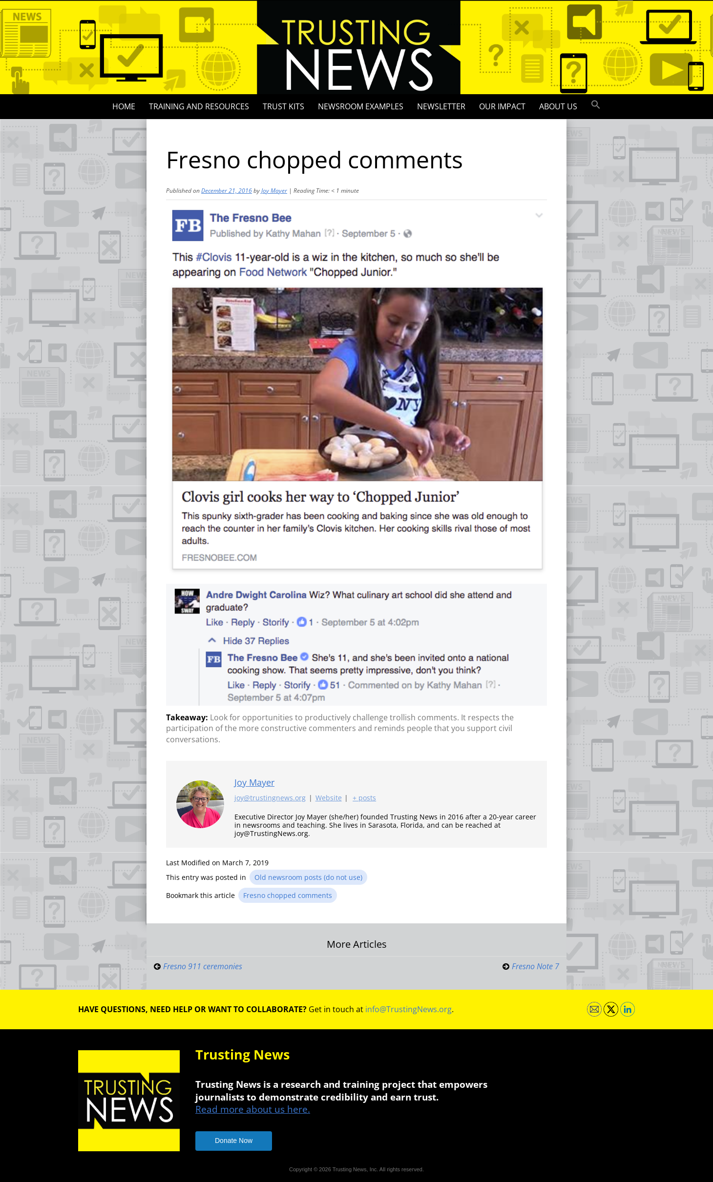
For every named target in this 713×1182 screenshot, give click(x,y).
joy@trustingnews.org (270, 797)
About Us (558, 106)
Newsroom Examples (360, 106)
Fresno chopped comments (287, 895)
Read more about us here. (252, 1109)
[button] (596, 105)
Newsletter (441, 106)
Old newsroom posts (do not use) (308, 877)
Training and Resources (199, 106)
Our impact (502, 106)
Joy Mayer (274, 190)
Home (123, 106)
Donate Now (233, 1140)
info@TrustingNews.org (408, 1009)
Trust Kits (283, 106)
